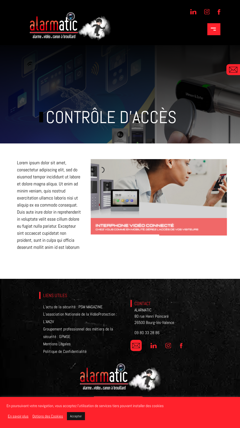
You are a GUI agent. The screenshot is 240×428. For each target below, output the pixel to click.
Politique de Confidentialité (65, 351)
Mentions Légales (57, 344)
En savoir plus (18, 416)
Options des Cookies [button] (47, 416)
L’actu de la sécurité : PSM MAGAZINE (72, 307)
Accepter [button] (76, 416)
